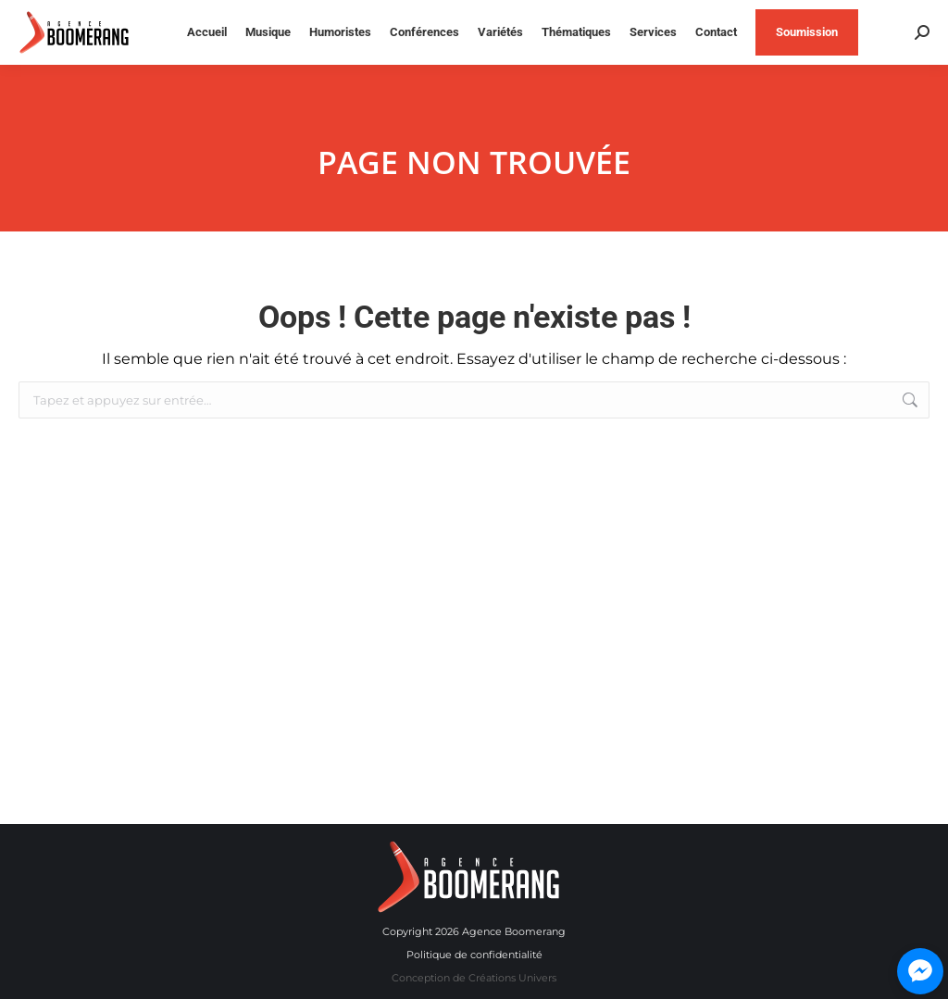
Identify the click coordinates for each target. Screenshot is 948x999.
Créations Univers (512, 977)
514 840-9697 (715, 17)
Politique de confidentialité (474, 954)
